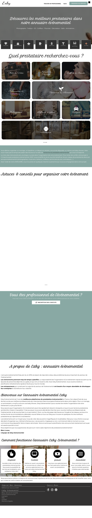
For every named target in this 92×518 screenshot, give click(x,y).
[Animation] (46, 129)
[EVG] (40, 43)
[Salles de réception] (46, 108)
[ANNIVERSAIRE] (18, 43)
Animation (46, 132)
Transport (76, 112)
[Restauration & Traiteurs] (16, 87)
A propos (5, 496)
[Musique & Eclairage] (46, 68)
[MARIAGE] (6, 43)
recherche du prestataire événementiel (56, 152)
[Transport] (76, 108)
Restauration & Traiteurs (16, 92)
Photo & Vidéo (16, 73)
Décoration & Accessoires (61, 92)
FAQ (3, 498)
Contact (4, 499)
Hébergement (16, 112)
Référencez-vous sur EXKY (10, 488)
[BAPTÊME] (52, 43)
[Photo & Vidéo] (16, 69)
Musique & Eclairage (45, 73)
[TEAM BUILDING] (75, 43)
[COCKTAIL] (63, 43)
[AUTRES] (86, 43)
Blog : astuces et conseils (10, 493)
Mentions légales (7, 501)
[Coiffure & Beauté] (76, 69)
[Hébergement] (16, 108)
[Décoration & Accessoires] (61, 89)
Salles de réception (46, 112)
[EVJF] (29, 43)
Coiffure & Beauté (76, 73)
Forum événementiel (9, 494)
